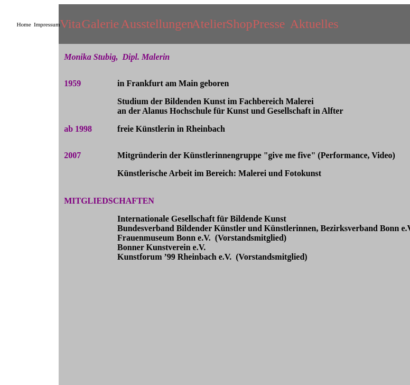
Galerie (100, 24)
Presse (269, 24)
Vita (70, 24)
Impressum (47, 24)
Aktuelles (314, 24)
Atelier (209, 24)
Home (23, 24)
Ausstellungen (157, 24)
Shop (239, 24)
